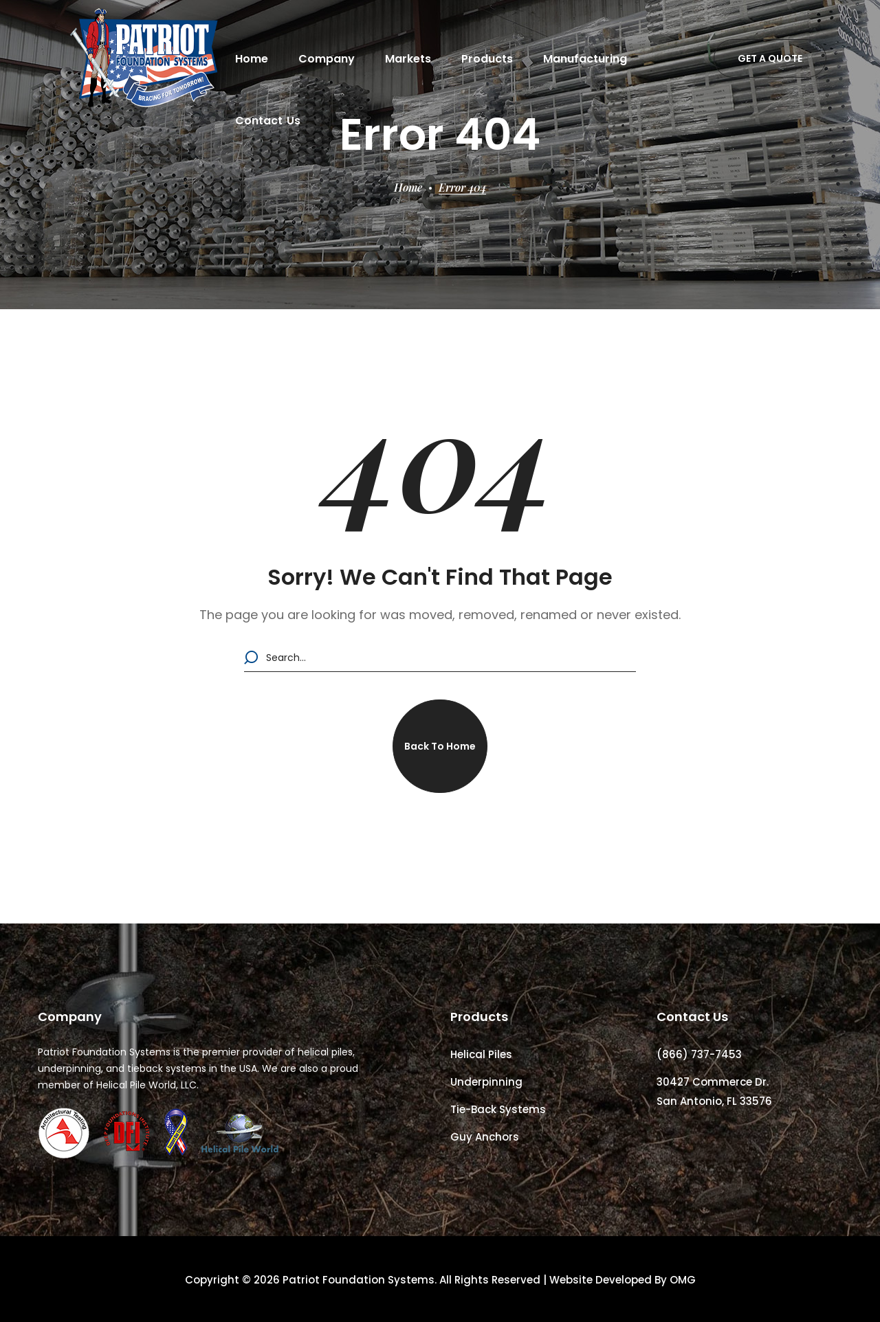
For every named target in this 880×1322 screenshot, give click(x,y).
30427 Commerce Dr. (713, 1082)
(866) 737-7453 (699, 1054)
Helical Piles (481, 1054)
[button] (770, 58)
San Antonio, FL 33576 (714, 1101)
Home (408, 187)
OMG (683, 1280)
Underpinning (486, 1082)
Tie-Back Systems (498, 1109)
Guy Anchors (484, 1137)
